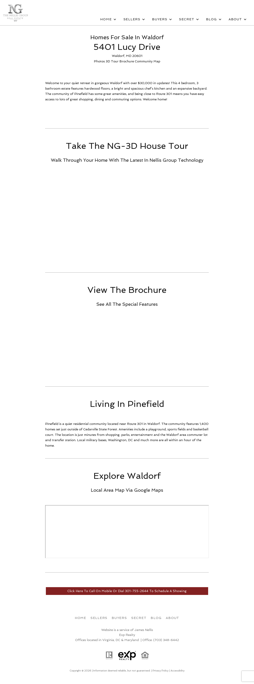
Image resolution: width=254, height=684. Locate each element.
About (172, 618)
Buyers (119, 618)
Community (144, 61)
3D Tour (112, 61)
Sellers (98, 618)
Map (156, 61)
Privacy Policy (160, 670)
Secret (139, 618)
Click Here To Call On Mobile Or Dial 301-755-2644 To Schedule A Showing (127, 591)
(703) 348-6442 (166, 640)
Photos (99, 61)
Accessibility (178, 670)
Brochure (126, 61)
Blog (156, 618)
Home (80, 618)
